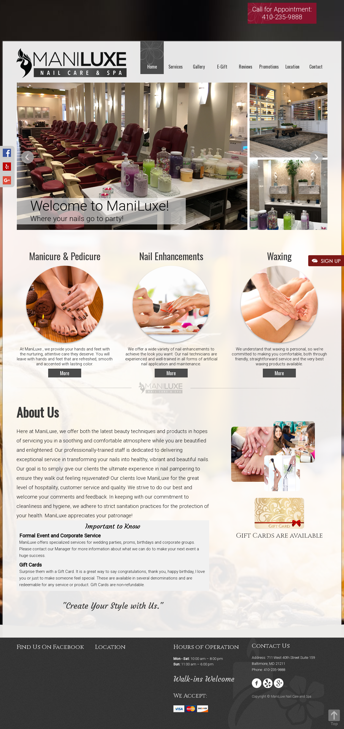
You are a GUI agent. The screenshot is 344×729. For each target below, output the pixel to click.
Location (292, 66)
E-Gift (222, 66)
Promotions (269, 66)
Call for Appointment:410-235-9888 (282, 13)
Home (152, 66)
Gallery (199, 66)
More (64, 373)
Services (175, 66)
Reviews (245, 66)
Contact (316, 66)
